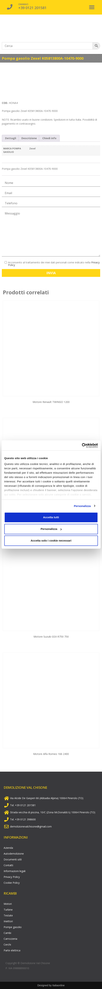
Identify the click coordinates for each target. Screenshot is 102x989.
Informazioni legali (14, 871)
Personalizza (82, 506)
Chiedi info (49, 138)
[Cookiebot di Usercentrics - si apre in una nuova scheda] (82, 445)
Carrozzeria (10, 938)
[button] (92, 7)
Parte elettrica (12, 950)
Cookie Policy (12, 882)
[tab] (10, 138)
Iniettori (8, 921)
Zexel (32, 148)
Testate (8, 915)
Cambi (7, 933)
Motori (8, 904)
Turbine (8, 909)
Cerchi (7, 944)
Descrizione (29, 138)
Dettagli (10, 138)
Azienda (8, 847)
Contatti (8, 865)
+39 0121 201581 (32, 7)
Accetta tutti (51, 517)
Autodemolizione (14, 853)
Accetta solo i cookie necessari (51, 540)
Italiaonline (58, 985)
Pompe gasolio (13, 927)
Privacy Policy (12, 877)
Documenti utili (13, 859)
